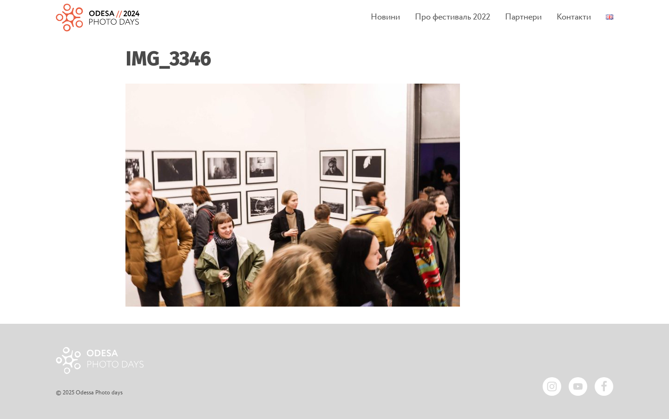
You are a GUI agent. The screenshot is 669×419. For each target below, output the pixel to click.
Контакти (574, 17)
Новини (385, 17)
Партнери (523, 17)
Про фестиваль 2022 (452, 17)
